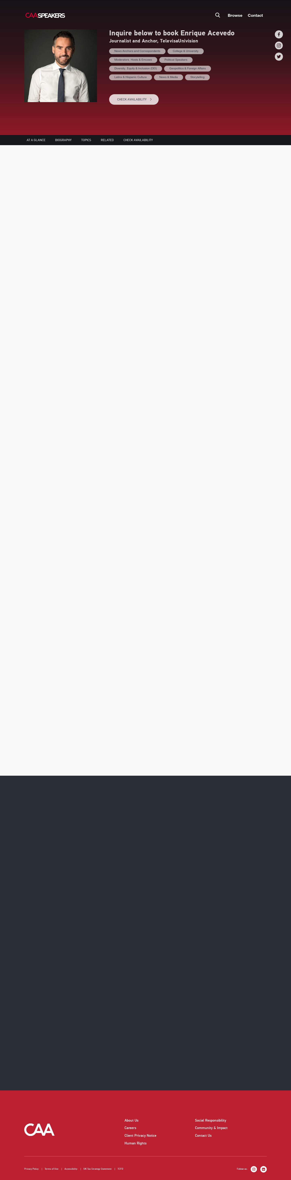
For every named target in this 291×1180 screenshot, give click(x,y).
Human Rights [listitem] (135, 1143)
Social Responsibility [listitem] (210, 1120)
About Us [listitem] (131, 1120)
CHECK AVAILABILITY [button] (134, 99)
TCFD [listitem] (120, 1168)
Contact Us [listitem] (203, 1135)
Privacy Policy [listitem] (31, 1168)
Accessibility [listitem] (70, 1168)
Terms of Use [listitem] (51, 1168)
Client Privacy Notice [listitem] (140, 1135)
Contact (255, 15)
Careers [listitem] (130, 1128)
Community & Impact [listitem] (211, 1128)
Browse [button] (235, 15)
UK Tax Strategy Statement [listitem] (97, 1168)
